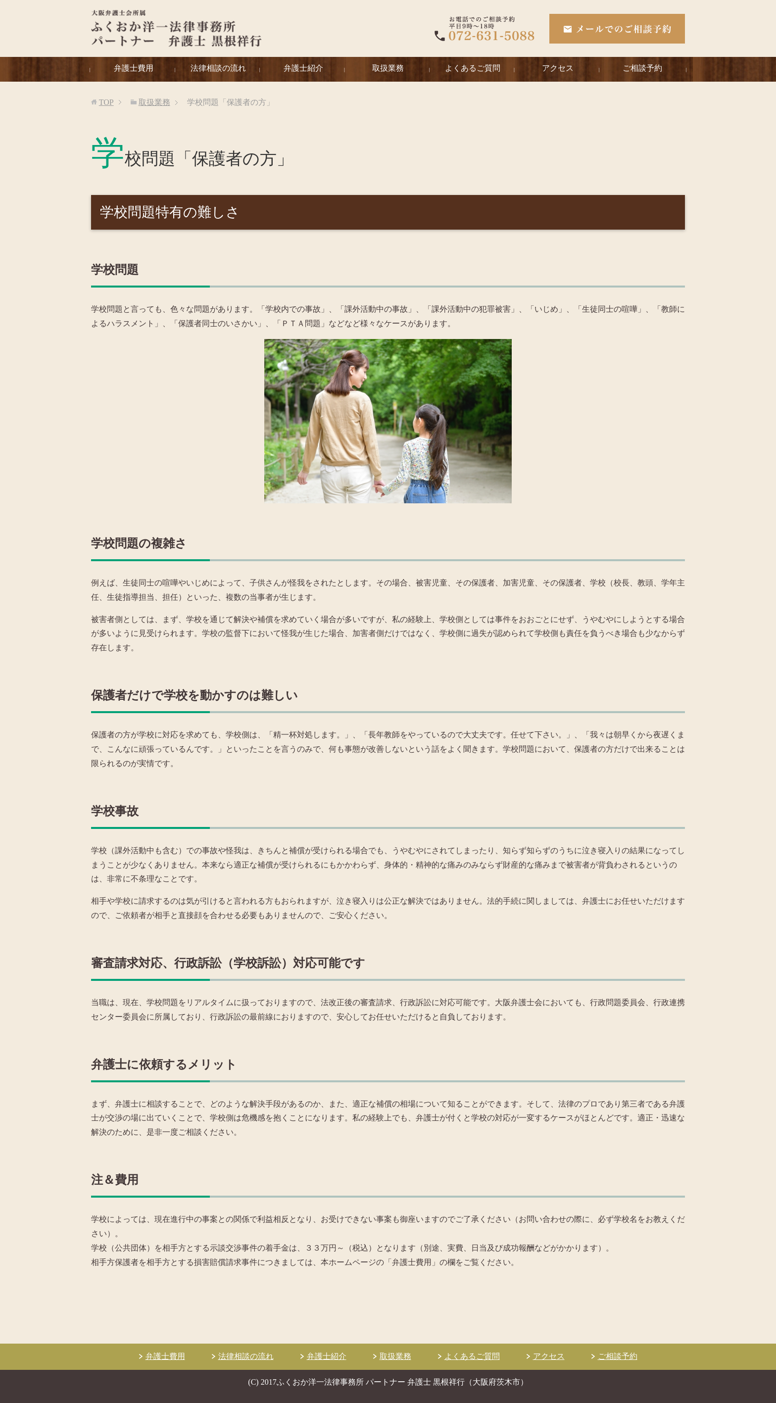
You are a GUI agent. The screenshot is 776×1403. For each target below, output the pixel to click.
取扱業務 (388, 68)
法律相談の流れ (218, 68)
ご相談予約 (642, 68)
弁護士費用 (133, 68)
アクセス (558, 68)
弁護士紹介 (303, 68)
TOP (106, 102)
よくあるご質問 (472, 68)
